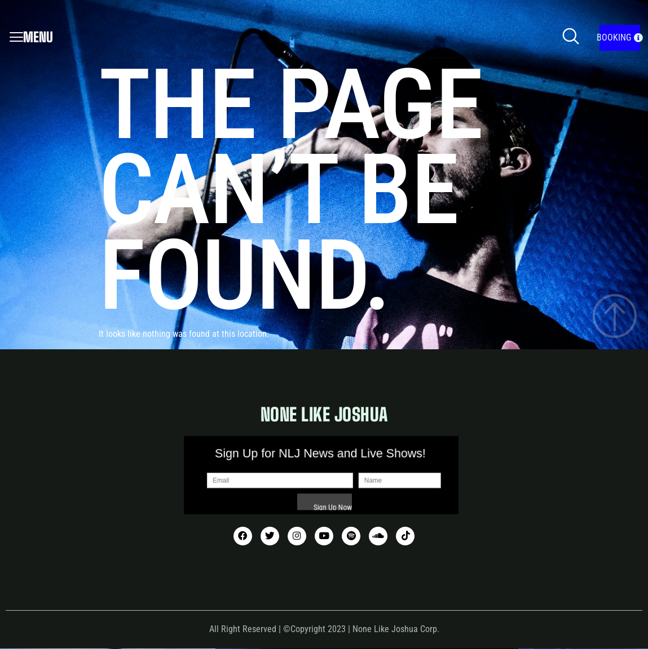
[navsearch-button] (570, 37)
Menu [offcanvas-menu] (31, 37)
